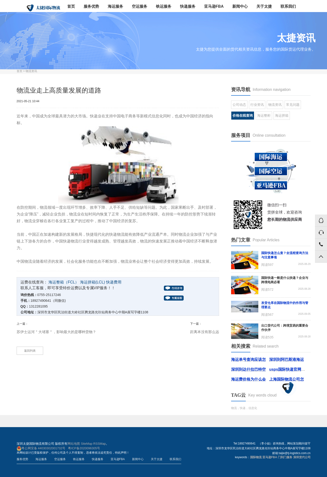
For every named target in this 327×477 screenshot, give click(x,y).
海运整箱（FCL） (63, 282)
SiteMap (87, 443)
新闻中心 (240, 6)
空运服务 (139, 6)
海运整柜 (264, 115)
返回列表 (30, 350)
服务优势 (91, 6)
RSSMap (99, 443)
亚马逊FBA (214, 6)
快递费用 (113, 282)
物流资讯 (31, 71)
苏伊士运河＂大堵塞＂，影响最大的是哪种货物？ (56, 332)
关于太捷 (264, 6)
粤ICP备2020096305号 (84, 448)
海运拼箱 (281, 115)
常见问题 (293, 105)
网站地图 (73, 443)
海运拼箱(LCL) (92, 282)
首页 (71, 6)
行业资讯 (257, 105)
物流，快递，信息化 (244, 408)
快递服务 (187, 6)
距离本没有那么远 (204, 332)
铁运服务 (163, 6)
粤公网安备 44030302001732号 (41, 448)
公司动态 (239, 105)
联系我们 (288, 6)
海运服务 (115, 6)
